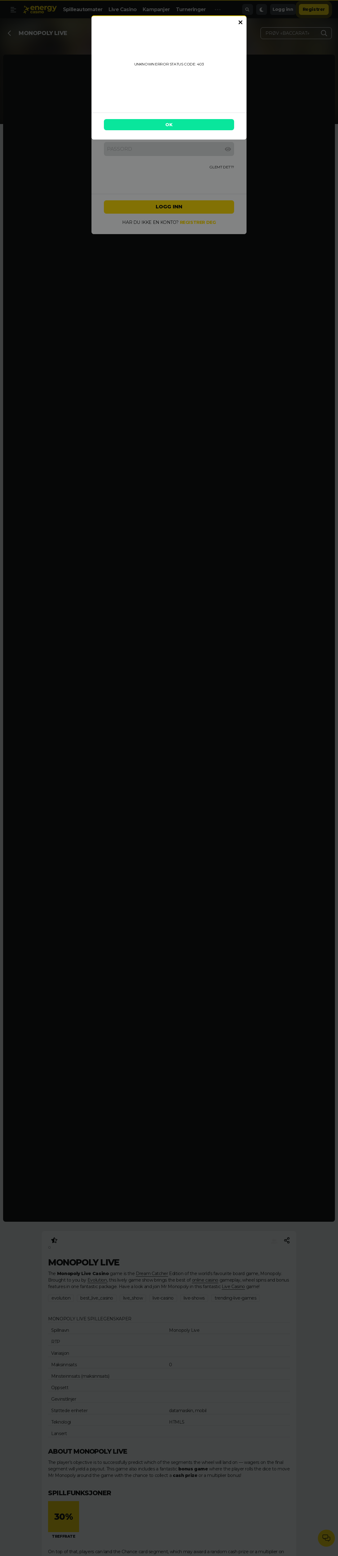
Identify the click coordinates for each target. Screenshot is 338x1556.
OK (169, 124)
